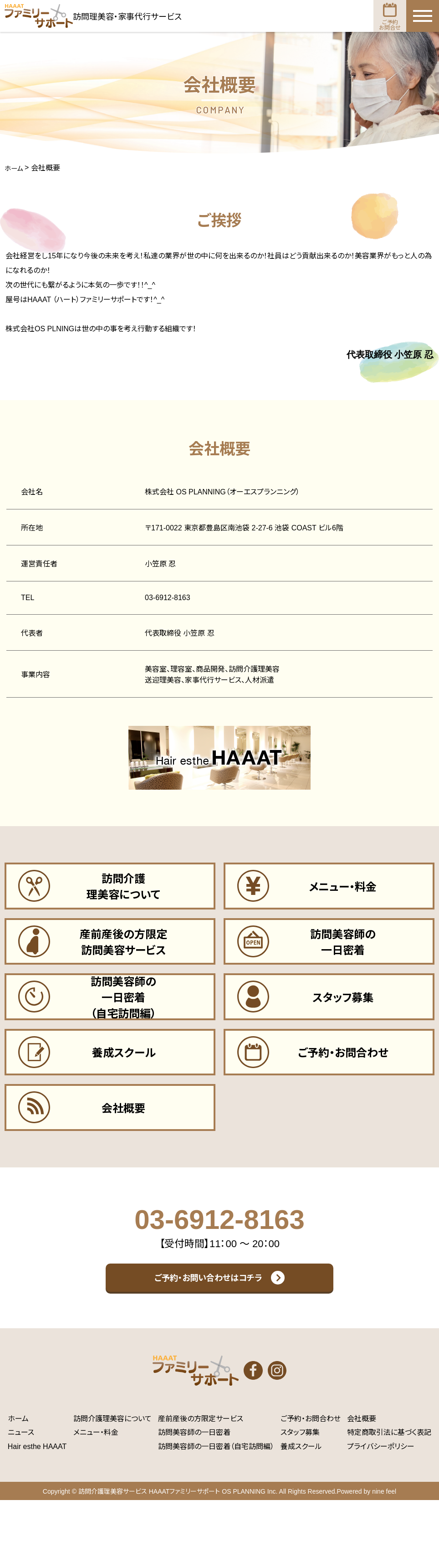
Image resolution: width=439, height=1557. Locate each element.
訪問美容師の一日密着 (194, 1489)
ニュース (21, 1489)
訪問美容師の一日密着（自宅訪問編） (216, 1503)
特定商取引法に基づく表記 (389, 1489)
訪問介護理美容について (112, 1476)
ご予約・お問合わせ (311, 1476)
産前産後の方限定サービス (200, 1476)
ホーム (18, 1476)
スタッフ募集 (300, 1489)
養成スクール (301, 1503)
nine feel (384, 1548)
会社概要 (361, 1476)
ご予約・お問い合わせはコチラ (208, 1321)
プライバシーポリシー (380, 1503)
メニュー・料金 (95, 1489)
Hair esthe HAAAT (37, 1503)
